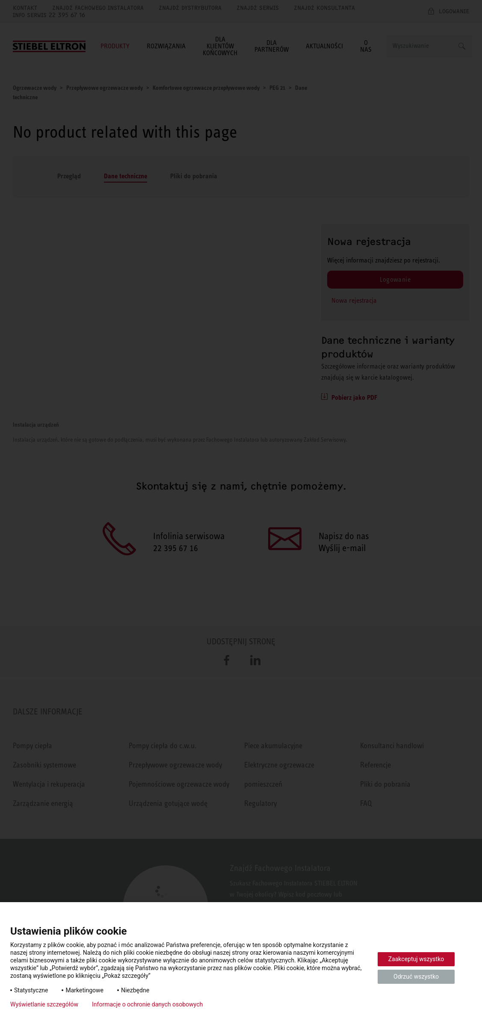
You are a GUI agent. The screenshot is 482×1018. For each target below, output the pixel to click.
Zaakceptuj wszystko (416, 959)
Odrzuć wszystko (416, 976)
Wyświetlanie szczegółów (44, 1004)
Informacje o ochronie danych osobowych (147, 1004)
